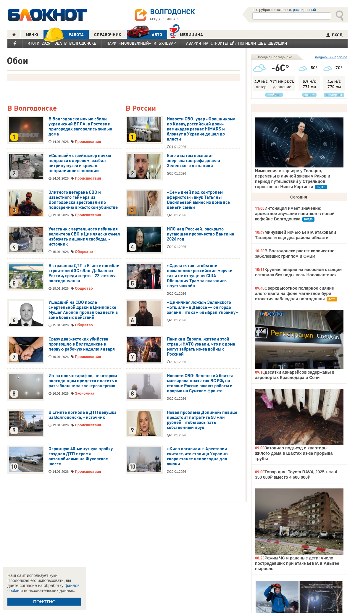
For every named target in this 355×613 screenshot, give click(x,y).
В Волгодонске (32, 108)
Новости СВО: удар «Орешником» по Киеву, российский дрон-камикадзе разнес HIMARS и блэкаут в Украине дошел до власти (201, 129)
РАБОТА (63, 34)
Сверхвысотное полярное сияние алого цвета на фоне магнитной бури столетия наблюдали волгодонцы (294, 293)
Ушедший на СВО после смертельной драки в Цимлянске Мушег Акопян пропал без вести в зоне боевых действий (83, 310)
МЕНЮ (32, 34)
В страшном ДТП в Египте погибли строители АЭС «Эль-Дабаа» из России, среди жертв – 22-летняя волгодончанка (84, 273)
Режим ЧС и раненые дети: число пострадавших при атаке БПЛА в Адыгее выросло (297, 563)
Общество (84, 252)
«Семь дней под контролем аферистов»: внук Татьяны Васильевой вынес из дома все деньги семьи (198, 200)
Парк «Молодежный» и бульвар (141, 43)
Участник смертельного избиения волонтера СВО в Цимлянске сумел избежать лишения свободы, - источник (84, 236)
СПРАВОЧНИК (107, 34)
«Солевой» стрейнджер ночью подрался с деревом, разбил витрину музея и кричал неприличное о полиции (80, 163)
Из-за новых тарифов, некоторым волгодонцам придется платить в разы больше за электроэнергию (83, 380)
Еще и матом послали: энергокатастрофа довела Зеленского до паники (193, 160)
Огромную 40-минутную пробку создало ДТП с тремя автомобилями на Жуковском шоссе (81, 456)
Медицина (186, 34)
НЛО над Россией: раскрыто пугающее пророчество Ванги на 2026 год (200, 234)
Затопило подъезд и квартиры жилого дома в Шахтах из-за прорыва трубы (294, 453)
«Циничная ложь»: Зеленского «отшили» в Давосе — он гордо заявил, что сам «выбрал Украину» (202, 307)
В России (141, 108)
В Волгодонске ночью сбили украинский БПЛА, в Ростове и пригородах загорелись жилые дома (80, 126)
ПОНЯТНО (44, 601)
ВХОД (334, 35)
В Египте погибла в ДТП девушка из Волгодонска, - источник (83, 415)
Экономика (84, 393)
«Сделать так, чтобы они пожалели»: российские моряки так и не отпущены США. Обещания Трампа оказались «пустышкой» (200, 275)
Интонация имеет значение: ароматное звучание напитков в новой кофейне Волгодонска (295, 213)
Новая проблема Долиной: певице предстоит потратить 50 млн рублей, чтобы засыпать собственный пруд (202, 420)
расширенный (304, 10)
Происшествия (88, 142)
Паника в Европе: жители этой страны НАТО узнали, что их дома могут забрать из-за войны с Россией (201, 346)
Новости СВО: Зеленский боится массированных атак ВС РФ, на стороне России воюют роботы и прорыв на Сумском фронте (200, 383)
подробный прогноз (331, 57)
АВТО (144, 34)
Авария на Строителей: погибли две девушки (236, 43)
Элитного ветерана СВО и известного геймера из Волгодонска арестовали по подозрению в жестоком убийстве (83, 200)
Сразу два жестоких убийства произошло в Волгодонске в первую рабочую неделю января (82, 344)
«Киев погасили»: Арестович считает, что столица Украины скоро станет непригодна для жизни (197, 456)
